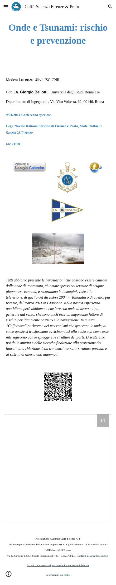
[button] (5, 6)
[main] (58, 34)
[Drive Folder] (58, 468)
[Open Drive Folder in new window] (103, 420)
